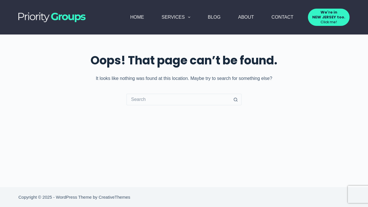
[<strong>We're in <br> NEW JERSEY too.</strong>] (329, 17)
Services (177, 17)
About (246, 17)
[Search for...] (178, 99)
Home (137, 17)
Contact (282, 17)
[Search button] (235, 99)
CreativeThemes (114, 197)
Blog (214, 17)
